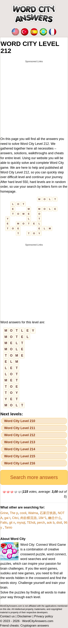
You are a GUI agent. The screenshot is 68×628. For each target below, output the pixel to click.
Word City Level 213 (19, 442)
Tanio (8, 527)
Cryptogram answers (34, 625)
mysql (21, 522)
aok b (51, 522)
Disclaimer (24, 616)
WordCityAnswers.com (37, 621)
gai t (7, 518)
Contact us (7, 616)
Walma (33, 513)
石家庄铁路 (48, 513)
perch (41, 522)
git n (12, 522)
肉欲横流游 (28, 518)
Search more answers (34, 477)
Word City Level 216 (19, 463)
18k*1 (42, 518)
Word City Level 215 (19, 456)
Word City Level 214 (19, 449)
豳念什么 (54, 518)
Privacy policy (43, 616)
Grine (4, 513)
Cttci (15, 518)
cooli (23, 513)
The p (14, 513)
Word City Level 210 (19, 421)
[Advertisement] (34, 99)
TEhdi (31, 522)
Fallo (3, 522)
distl (59, 522)
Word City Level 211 (19, 428)
